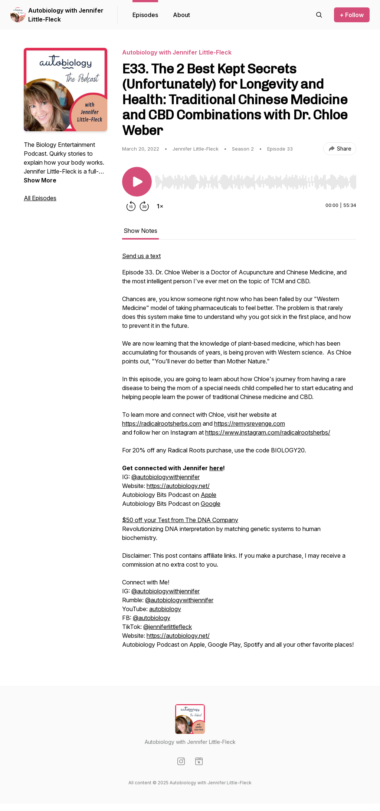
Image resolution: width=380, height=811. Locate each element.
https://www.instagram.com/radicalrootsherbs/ (267, 432)
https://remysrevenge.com (249, 423)
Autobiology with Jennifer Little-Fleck (66, 15)
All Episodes (40, 198)
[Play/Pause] (137, 182)
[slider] (255, 182)
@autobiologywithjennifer (165, 477)
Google (210, 503)
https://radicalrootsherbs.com (161, 423)
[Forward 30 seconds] (144, 206)
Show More (40, 180)
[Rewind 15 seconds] (131, 206)
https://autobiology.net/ (178, 485)
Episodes (145, 15)
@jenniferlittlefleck (167, 626)
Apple (208, 494)
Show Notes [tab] (140, 230)
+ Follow (352, 15)
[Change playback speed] (160, 206)
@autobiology (151, 618)
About (181, 15)
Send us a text (141, 256)
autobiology (165, 609)
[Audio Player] (255, 179)
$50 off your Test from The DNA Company (180, 520)
